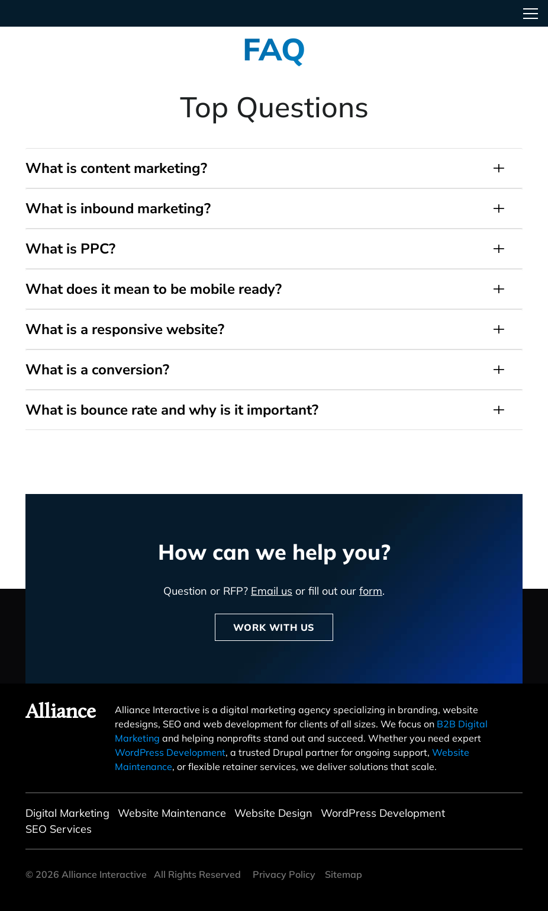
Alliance (60, 713)
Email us (271, 591)
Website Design (273, 813)
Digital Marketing (67, 813)
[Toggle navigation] (530, 13)
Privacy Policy (284, 874)
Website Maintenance (172, 813)
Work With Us (274, 627)
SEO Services (58, 829)
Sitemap (343, 874)
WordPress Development (170, 752)
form (370, 591)
